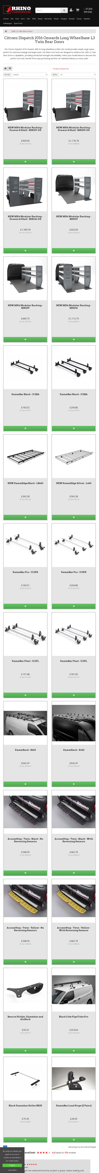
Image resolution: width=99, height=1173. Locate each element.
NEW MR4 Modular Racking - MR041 (73, 306)
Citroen (6, 19)
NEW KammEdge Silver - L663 (73, 483)
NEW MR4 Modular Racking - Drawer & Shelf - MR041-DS (25, 217)
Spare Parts (18, 23)
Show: (55, 74)
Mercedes (48, 19)
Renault (71, 19)
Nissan (56, 19)
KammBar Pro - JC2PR (25, 572)
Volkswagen (7, 23)
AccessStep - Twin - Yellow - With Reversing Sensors (73, 929)
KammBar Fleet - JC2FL (25, 661)
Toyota (79, 19)
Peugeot (64, 19)
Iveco (23, 19)
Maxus (40, 19)
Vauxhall (87, 19)
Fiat (12, 19)
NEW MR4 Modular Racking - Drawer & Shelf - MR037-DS (25, 128)
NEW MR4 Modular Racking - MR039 (25, 306)
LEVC (28, 19)
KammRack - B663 (25, 750)
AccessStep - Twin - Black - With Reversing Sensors (74, 840)
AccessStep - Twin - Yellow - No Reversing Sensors (25, 929)
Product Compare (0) (60, 69)
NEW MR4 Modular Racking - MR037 (73, 217)
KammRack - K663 (73, 750)
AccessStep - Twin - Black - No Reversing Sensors (25, 840)
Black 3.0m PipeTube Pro (73, 1016)
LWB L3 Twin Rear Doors (21, 31)
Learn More (12, 1170)
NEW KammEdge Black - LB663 (25, 483)
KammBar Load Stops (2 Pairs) (74, 1105)
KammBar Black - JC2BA (25, 394)
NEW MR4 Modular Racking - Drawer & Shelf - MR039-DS (73, 128)
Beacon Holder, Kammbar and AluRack (25, 1018)
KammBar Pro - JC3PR (73, 572)
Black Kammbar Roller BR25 (25, 1105)
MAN (34, 19)
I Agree (12, 1165)
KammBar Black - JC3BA (74, 394)
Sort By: (7, 74)
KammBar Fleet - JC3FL (73, 661)
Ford (17, 19)
